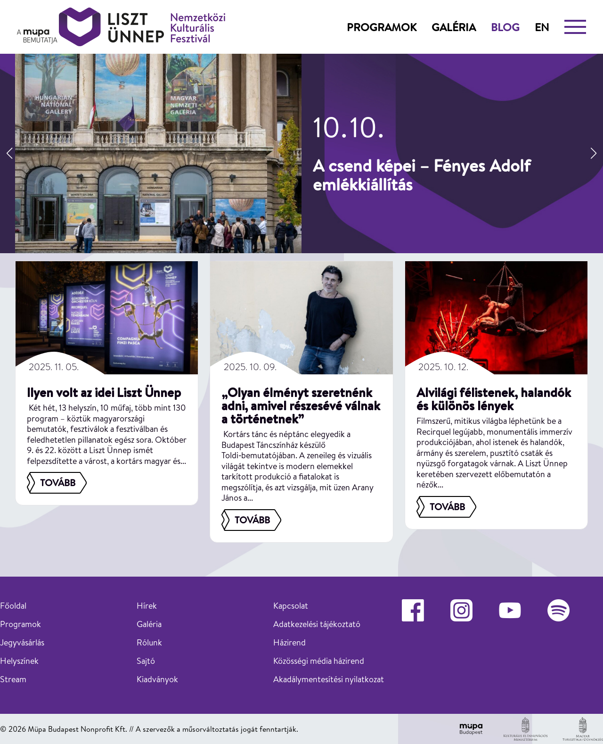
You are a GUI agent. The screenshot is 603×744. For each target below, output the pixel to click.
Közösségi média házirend (318, 661)
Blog (505, 26)
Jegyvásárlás (22, 642)
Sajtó (146, 661)
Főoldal (13, 606)
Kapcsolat (290, 606)
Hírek (147, 606)
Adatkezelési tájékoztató (316, 624)
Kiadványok (157, 679)
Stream (13, 679)
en (542, 26)
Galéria (454, 26)
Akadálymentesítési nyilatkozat (328, 679)
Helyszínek (19, 661)
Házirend (289, 642)
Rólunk (149, 642)
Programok (381, 26)
